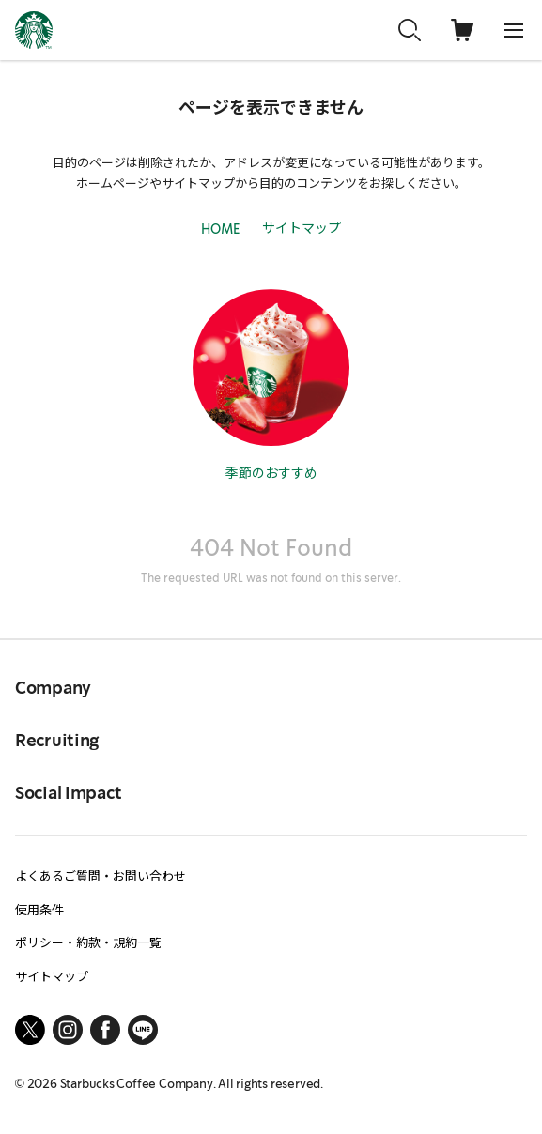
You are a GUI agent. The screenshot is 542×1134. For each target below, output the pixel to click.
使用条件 (39, 909)
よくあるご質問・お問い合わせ (100, 875)
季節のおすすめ (271, 472)
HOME (220, 230)
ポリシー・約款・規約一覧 (88, 942)
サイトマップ (301, 227)
